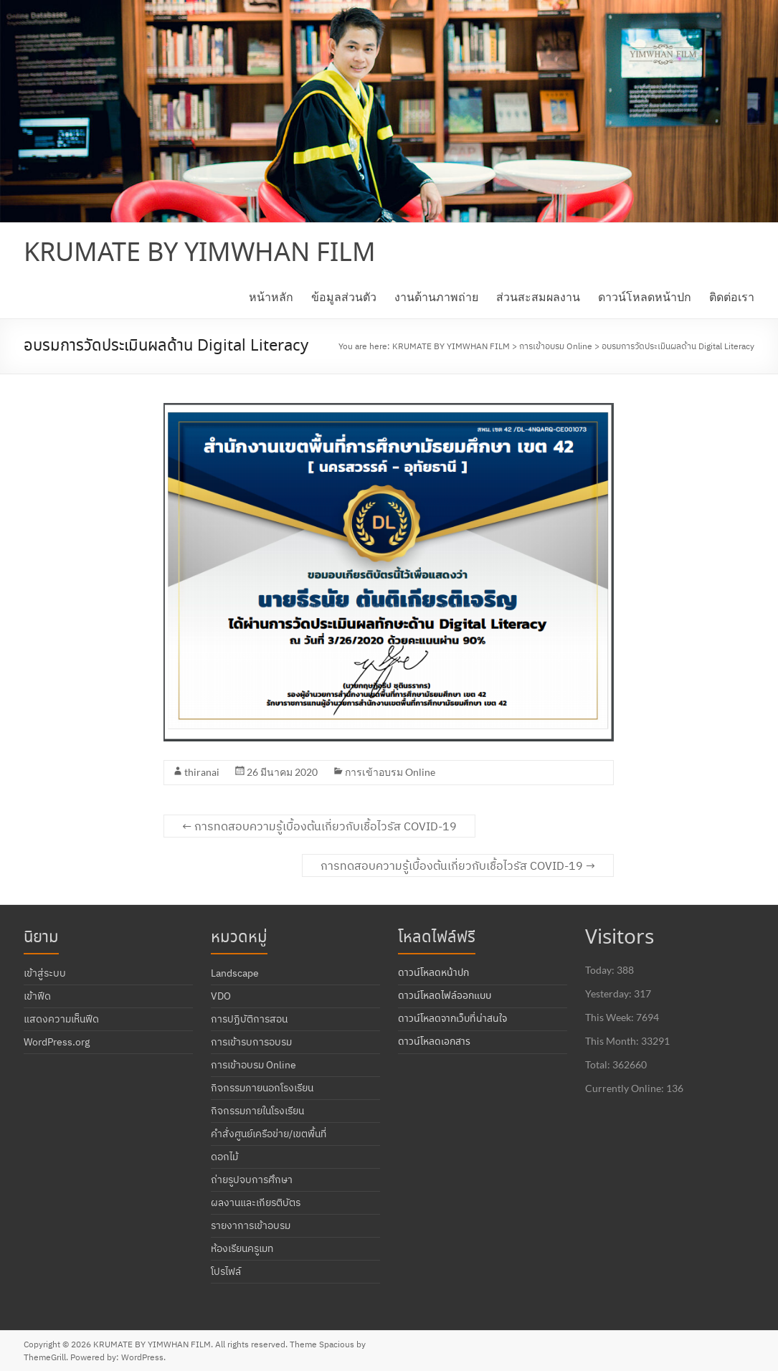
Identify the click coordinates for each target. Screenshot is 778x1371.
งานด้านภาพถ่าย (436, 296)
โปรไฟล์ (226, 1271)
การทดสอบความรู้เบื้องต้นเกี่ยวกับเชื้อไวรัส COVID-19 (319, 826)
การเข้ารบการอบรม (251, 1041)
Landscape (235, 973)
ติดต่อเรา (731, 296)
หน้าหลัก (271, 296)
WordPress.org (57, 1041)
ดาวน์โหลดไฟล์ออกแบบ (444, 996)
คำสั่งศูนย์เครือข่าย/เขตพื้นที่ (268, 1133)
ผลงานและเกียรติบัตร (255, 1202)
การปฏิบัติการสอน (249, 1018)
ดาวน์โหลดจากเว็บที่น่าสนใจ (452, 1019)
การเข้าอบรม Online (390, 772)
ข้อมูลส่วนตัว (343, 296)
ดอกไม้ (224, 1156)
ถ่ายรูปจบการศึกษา (252, 1179)
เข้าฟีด (37, 996)
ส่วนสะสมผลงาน (538, 296)
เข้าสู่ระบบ (45, 973)
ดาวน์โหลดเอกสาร (434, 1042)
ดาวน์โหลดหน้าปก (644, 296)
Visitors (619, 938)
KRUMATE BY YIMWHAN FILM (200, 253)
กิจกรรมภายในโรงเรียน (257, 1110)
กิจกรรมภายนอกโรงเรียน (262, 1087)
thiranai (201, 772)
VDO (221, 996)
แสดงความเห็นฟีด (61, 1018)
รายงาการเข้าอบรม (250, 1225)
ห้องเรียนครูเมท (242, 1248)
